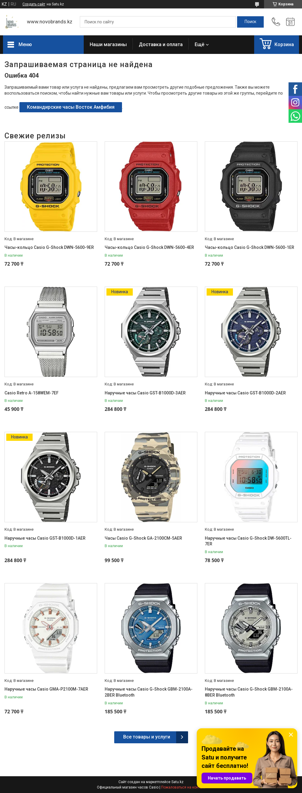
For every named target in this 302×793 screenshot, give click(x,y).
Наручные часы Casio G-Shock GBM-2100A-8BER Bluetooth (249, 692)
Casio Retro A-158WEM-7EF (31, 393)
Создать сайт (33, 4)
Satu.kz (177, 782)
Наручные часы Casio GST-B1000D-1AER (45, 538)
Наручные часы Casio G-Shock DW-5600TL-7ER (248, 541)
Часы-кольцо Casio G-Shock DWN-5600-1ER (249, 247)
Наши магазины (108, 44)
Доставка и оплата (161, 44)
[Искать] (250, 22)
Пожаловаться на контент (183, 787)
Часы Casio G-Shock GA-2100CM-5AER (143, 538)
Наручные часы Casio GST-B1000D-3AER (145, 393)
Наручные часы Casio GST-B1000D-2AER (245, 393)
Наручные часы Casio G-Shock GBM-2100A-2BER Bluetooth (149, 692)
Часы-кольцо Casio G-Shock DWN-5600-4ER (149, 247)
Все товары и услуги (146, 737)
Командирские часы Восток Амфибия (71, 107)
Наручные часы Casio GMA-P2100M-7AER (46, 689)
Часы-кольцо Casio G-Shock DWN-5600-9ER (49, 247)
